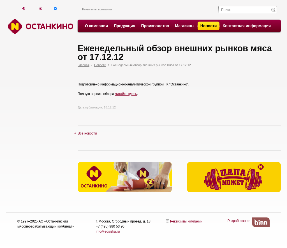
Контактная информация (247, 26)
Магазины (184, 26)
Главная (83, 65)
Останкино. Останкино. (39, 26)
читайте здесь (126, 94)
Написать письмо (40, 8)
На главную (23, 8)
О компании (96, 26)
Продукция (124, 26)
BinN (261, 222)
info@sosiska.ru (108, 231)
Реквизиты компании (97, 9)
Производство (155, 26)
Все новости (87, 133)
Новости (208, 26)
